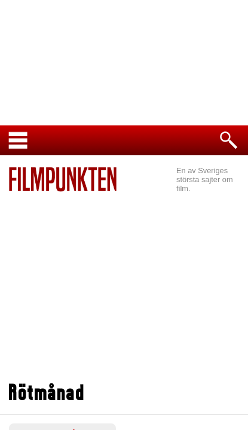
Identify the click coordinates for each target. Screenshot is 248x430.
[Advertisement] (124, 281)
